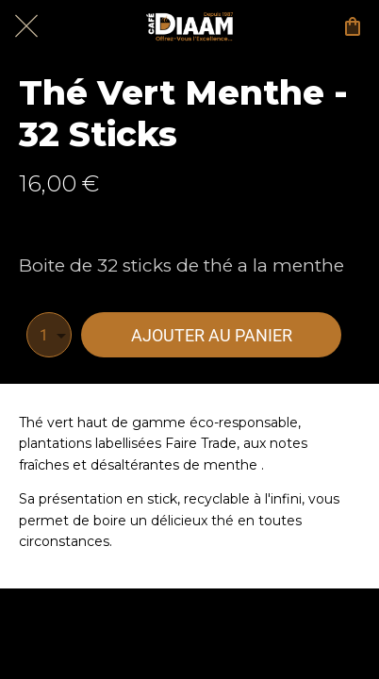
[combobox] (49, 334)
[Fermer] (26, 26)
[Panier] (352, 26)
